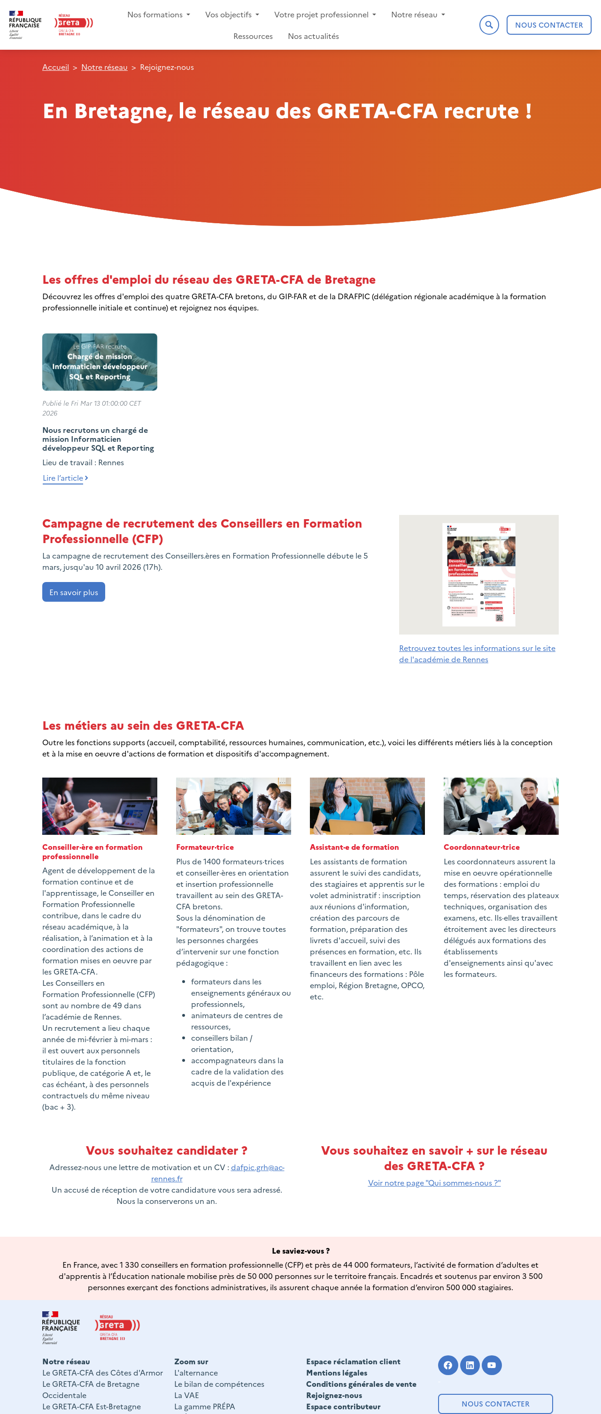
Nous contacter (496, 1403)
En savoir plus (73, 592)
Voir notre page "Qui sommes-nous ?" (434, 1182)
